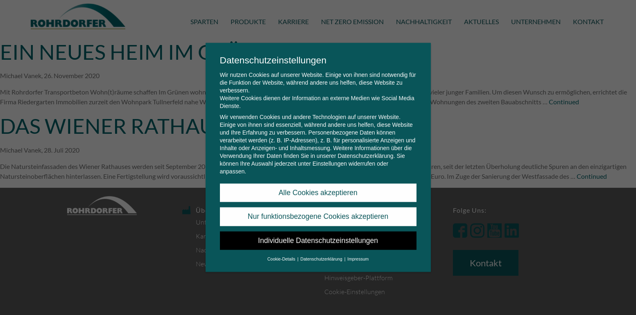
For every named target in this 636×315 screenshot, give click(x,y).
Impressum (358, 252)
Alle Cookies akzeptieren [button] (318, 186)
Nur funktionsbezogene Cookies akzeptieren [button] (318, 210)
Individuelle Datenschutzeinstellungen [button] (318, 234)
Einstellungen (329, 157)
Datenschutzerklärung (365, 149)
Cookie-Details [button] (281, 252)
